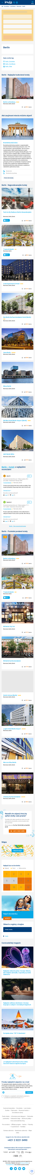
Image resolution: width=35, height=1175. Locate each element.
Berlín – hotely (8, 467)
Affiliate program (16, 1124)
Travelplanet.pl (10, 1164)
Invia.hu (27, 1163)
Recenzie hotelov (24, 1110)
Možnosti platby (26, 1118)
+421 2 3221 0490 (17, 1140)
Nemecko (19, 6)
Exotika (7, 1110)
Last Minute (13, 6)
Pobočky (30, 1124)
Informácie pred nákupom (18, 1116)
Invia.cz (22, 1163)
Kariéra (24, 1124)
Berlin (6, 936)
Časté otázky (6, 1116)
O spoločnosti (15, 1126)
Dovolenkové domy (17, 1112)
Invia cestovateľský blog (18, 1121)
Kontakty (22, 1126)
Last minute (27, 1108)
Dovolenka (6, 6)
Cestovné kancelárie (9, 1108)
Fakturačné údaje (16, 1118)
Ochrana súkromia (8, 1130)
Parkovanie (14, 1110)
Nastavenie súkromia (21, 1130)
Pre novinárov (6, 1124)
